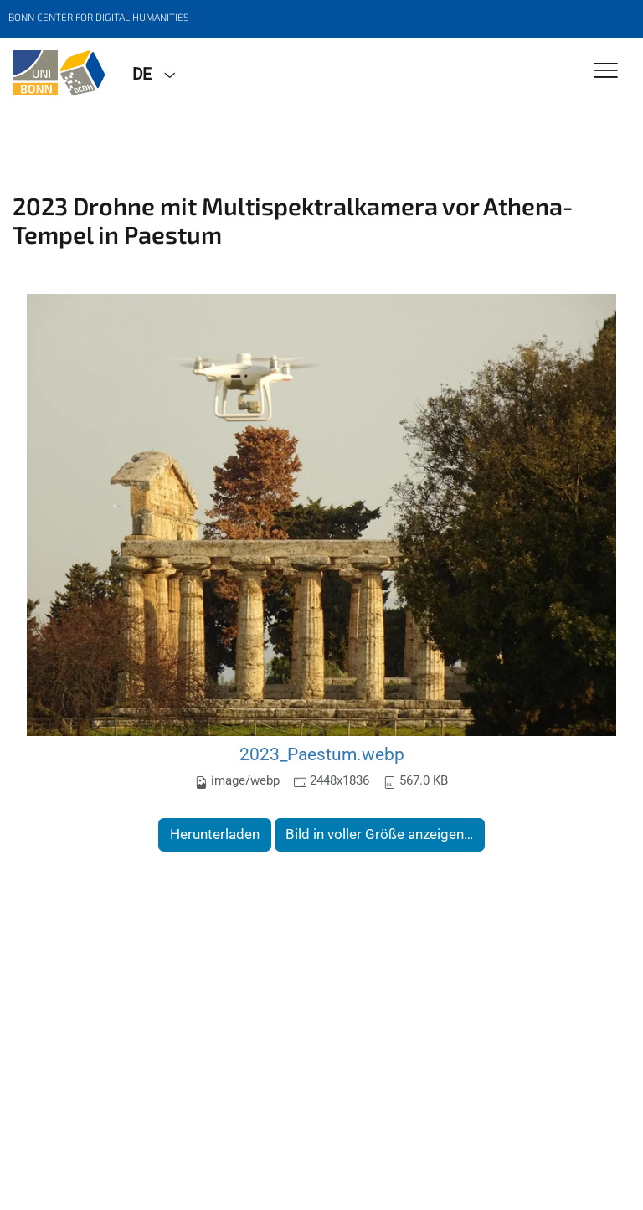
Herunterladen (215, 834)
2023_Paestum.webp (321, 754)
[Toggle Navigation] (606, 71)
